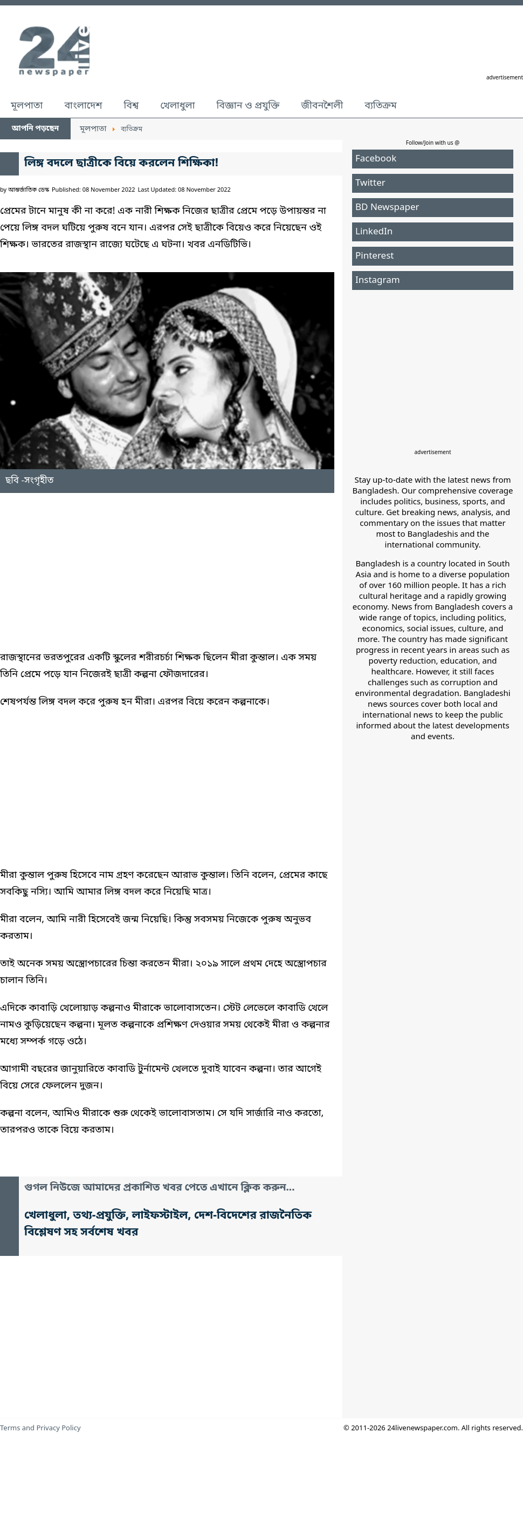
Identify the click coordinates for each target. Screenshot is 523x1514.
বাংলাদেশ (83, 105)
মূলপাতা (27, 105)
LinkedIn (374, 232)
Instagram (377, 280)
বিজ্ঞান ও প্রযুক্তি (248, 105)
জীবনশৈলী (322, 105)
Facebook (375, 159)
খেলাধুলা (177, 105)
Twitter (370, 183)
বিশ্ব (131, 105)
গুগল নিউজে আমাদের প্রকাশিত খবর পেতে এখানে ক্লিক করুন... (159, 1188)
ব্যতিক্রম (380, 105)
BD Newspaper (387, 207)
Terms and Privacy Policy (40, 1428)
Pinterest (374, 256)
